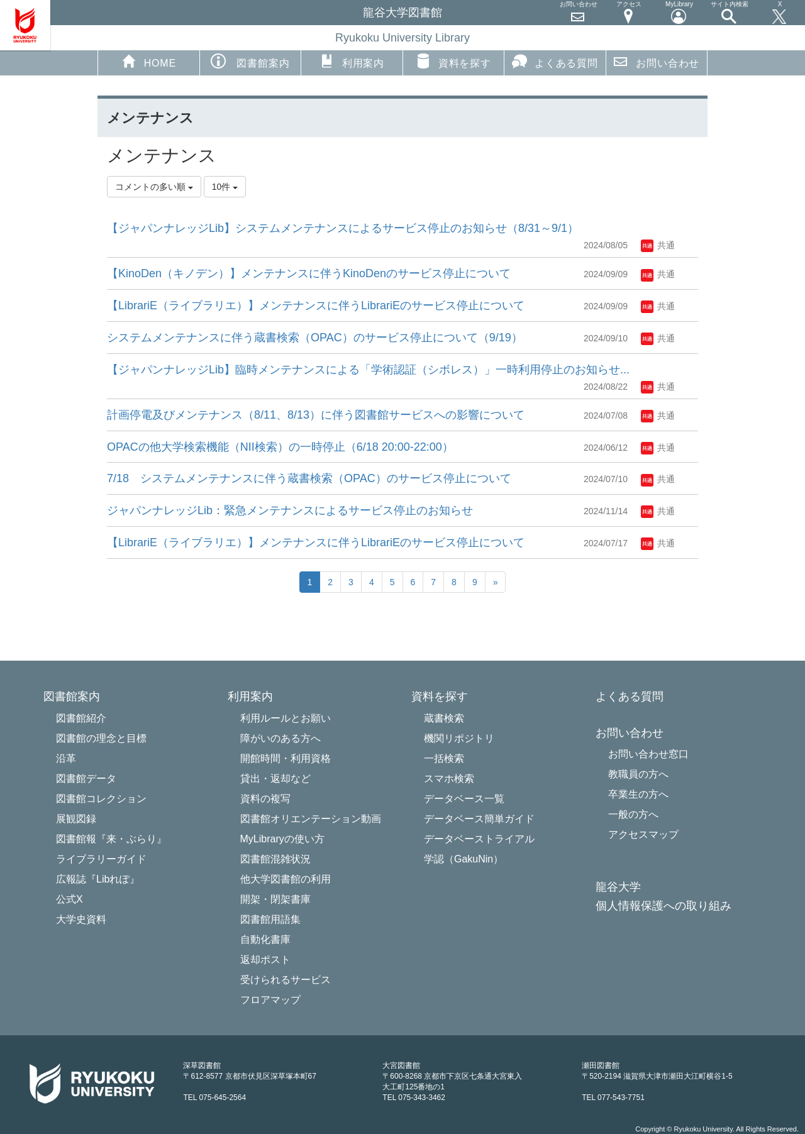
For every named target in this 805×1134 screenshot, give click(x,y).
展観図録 (76, 818)
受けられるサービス (285, 979)
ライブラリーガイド (101, 859)
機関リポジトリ (459, 738)
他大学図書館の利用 (285, 879)
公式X (69, 899)
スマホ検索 (449, 778)
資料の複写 (265, 798)
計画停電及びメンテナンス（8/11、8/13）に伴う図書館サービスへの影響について (316, 415)
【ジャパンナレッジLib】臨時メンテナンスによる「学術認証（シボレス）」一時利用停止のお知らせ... (368, 369)
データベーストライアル (479, 839)
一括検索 (444, 758)
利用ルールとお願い (285, 718)
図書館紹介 (81, 718)
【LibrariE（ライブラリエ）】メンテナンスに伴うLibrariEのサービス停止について (316, 305)
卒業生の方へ (638, 794)
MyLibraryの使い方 (282, 839)
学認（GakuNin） (463, 859)
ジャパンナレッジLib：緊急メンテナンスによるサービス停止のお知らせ (290, 510)
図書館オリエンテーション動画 (310, 818)
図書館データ (86, 778)
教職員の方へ (638, 774)
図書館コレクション (101, 798)
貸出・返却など (275, 778)
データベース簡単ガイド (479, 818)
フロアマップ (270, 999)
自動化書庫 (265, 939)
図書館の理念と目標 (101, 738)
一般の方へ (633, 814)
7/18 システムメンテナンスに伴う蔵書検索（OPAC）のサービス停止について (309, 478)
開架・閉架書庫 (275, 899)
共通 (658, 245)
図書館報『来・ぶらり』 (111, 839)
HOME (148, 61)
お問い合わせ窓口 (648, 754)
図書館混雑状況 (275, 859)
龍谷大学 (618, 887)
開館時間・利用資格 (285, 758)
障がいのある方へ (280, 738)
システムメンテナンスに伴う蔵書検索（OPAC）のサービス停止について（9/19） (315, 337)
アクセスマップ (643, 834)
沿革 (66, 758)
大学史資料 (81, 919)
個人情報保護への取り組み (663, 906)
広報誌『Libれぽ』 (98, 879)
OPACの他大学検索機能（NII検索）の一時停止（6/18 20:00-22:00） (280, 447)
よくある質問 (555, 61)
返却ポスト (265, 959)
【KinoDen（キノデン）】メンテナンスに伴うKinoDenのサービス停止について (309, 273)
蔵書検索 (444, 718)
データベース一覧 (464, 798)
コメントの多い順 (154, 187)
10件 (225, 187)
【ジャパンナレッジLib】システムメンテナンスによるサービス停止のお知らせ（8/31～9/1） (343, 228)
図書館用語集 (270, 919)
